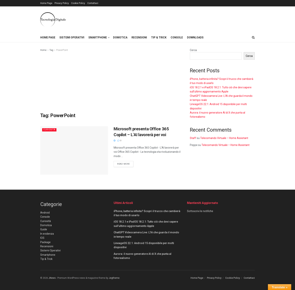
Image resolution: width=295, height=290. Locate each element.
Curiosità (49, 129)
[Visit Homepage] (53, 19)
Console (177, 37)
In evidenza (47, 233)
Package (45, 242)
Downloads (195, 37)
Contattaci (92, 3)
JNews (52, 278)
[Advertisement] (110, 82)
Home (43, 50)
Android (45, 212)
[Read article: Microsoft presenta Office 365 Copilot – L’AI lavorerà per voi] (74, 150)
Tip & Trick (159, 37)
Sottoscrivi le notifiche (200, 211)
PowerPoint (62, 50)
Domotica (120, 37)
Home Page (46, 3)
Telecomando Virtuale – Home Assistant (224, 138)
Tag (51, 50)
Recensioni (139, 37)
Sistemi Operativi (71, 37)
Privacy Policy (62, 3)
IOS (42, 237)
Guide (43, 229)
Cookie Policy (78, 3)
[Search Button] (253, 37)
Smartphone (97, 37)
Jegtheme (114, 278)
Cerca (193, 50)
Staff (193, 138)
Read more (125, 163)
